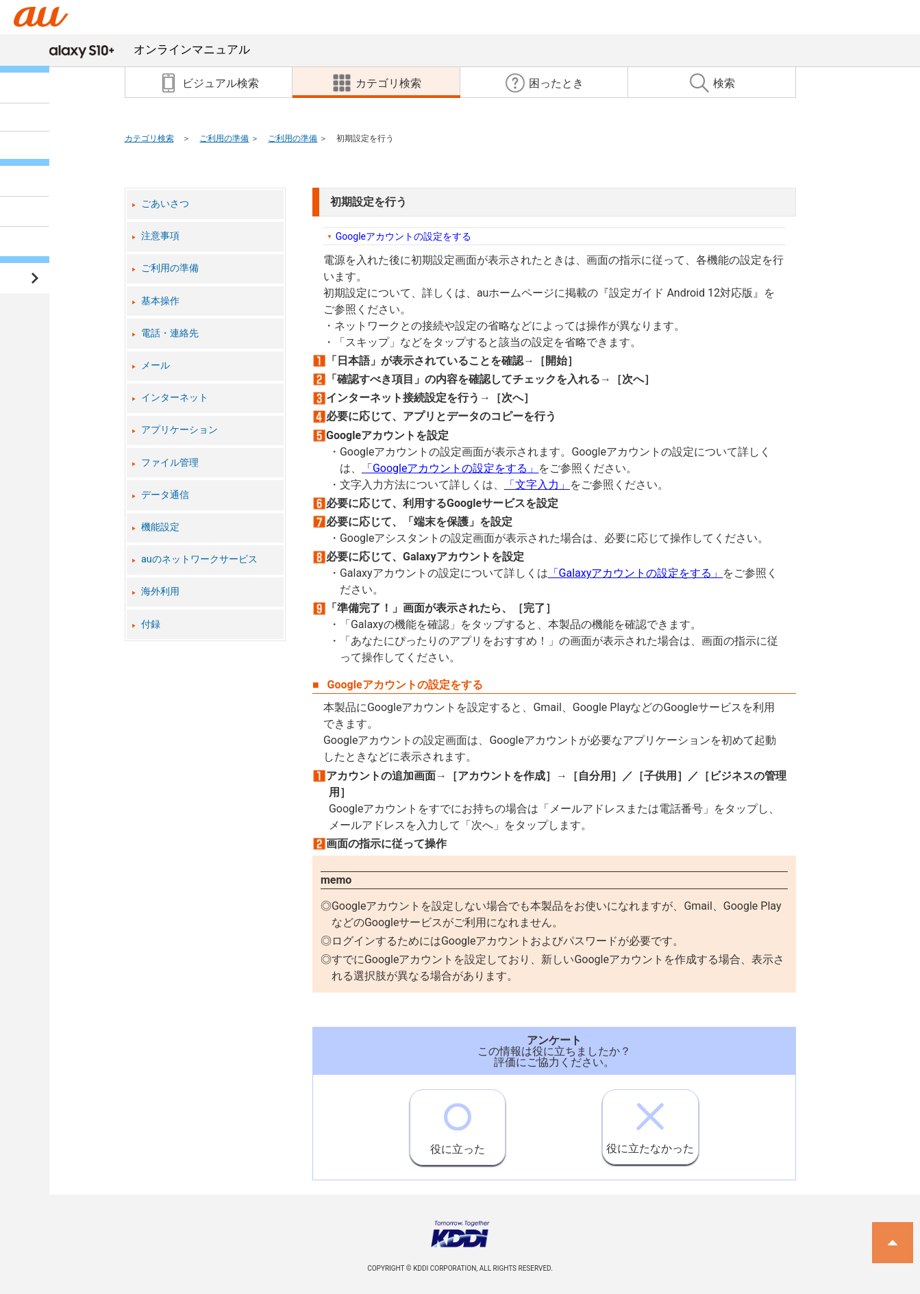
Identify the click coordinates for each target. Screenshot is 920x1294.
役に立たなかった (650, 1122)
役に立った (457, 1123)
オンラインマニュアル (144, 49)
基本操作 (160, 301)
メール (155, 365)
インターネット (174, 397)
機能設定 (160, 527)
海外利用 (160, 591)
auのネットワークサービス (199, 559)
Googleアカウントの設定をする (403, 236)
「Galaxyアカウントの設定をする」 (635, 573)
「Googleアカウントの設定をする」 (450, 468)
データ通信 (165, 495)
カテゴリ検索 (149, 138)
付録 (150, 624)
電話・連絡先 (170, 333)
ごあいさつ (165, 204)
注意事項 (160, 236)
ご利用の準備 (224, 138)
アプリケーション (179, 430)
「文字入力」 (537, 484)
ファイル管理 (170, 463)
